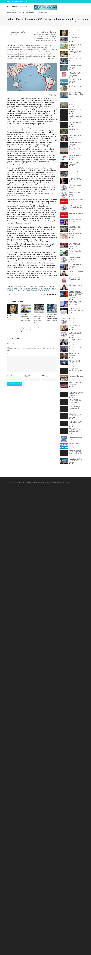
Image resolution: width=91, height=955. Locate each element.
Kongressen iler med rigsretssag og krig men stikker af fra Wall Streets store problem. (76, 376)
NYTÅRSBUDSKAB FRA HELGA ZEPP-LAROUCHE (76, 271)
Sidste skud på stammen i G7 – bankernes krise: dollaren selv (76, 192)
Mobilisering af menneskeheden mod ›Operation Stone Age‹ (76, 103)
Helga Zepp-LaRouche (39, 48)
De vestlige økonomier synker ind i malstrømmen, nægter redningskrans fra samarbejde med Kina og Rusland (76, 227)
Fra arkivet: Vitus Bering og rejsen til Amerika (12, 317)
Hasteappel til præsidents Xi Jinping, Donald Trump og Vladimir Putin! (76, 443)
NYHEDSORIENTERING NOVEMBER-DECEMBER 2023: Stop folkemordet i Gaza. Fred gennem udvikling (76, 244)
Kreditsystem (41, 50)
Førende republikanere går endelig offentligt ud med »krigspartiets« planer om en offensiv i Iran (76, 162)
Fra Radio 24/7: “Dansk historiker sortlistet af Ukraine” (76, 79)
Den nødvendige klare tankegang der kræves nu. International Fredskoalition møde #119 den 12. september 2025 (76, 393)
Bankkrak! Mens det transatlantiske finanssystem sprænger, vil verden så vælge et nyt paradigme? (76, 213)
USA (27, 56)
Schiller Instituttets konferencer (35, 54)
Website (45, 376)
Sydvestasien (20, 56)
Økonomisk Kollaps (20, 58)
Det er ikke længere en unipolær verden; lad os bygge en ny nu (76, 185)
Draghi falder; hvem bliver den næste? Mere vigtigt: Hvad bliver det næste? (76, 86)
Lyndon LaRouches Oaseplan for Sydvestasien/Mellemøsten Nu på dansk (76, 45)
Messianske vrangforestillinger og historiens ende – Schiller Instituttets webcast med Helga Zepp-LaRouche (76, 116)
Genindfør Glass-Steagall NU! (36, 286)
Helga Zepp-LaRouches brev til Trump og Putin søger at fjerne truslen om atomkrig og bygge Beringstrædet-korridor (76, 437)
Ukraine (10, 291)
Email (27, 376)
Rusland (21, 54)
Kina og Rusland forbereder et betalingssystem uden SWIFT (76, 233)
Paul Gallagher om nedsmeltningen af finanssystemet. (76, 353)
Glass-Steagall (26, 48)
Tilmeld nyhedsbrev (42, 12)
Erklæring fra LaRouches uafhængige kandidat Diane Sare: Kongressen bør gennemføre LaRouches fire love (76, 206)
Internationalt (12, 50)
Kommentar (11, 354)
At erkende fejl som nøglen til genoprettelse (76, 65)
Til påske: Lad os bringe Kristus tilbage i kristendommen (76, 129)
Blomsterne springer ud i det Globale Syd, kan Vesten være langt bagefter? (76, 319)
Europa (52, 45)
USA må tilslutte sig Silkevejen (27, 291)
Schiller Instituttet (27, 21)
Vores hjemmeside (11, 12)
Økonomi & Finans (35, 56)
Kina (34, 50)
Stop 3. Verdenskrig (49, 288)
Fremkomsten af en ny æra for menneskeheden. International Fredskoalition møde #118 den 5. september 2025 (76, 407)
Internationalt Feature (25, 50)
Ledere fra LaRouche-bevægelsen (22, 52)
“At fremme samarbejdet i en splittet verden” (76, 219)
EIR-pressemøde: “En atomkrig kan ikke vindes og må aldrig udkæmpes (76, 285)
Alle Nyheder (29, 45)
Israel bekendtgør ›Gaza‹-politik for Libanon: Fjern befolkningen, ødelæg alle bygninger (76, 155)
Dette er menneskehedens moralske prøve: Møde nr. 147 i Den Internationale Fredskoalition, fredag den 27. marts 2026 (76, 142)
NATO (48, 52)
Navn (9, 376)
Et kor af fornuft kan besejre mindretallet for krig (76, 149)
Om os (19, 12)
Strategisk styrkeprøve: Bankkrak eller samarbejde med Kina (76, 199)
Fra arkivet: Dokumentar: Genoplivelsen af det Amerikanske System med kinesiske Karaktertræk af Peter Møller (76, 37)
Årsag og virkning (75, 347)
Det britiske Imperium (42, 45)
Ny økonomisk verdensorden (33, 288)
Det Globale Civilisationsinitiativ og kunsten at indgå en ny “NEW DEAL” (76, 325)
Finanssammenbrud (14, 48)
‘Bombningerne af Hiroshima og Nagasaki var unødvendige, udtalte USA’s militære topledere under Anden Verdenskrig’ (76, 52)
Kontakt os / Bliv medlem (29, 12)
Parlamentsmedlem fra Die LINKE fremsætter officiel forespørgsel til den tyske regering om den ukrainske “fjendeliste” (76, 309)
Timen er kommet (75, 382)
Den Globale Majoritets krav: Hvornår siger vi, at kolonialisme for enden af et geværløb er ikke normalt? (76, 135)
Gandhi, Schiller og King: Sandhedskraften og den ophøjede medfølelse (76, 58)
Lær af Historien (40, 52)
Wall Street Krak (43, 291)
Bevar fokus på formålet (76, 257)
